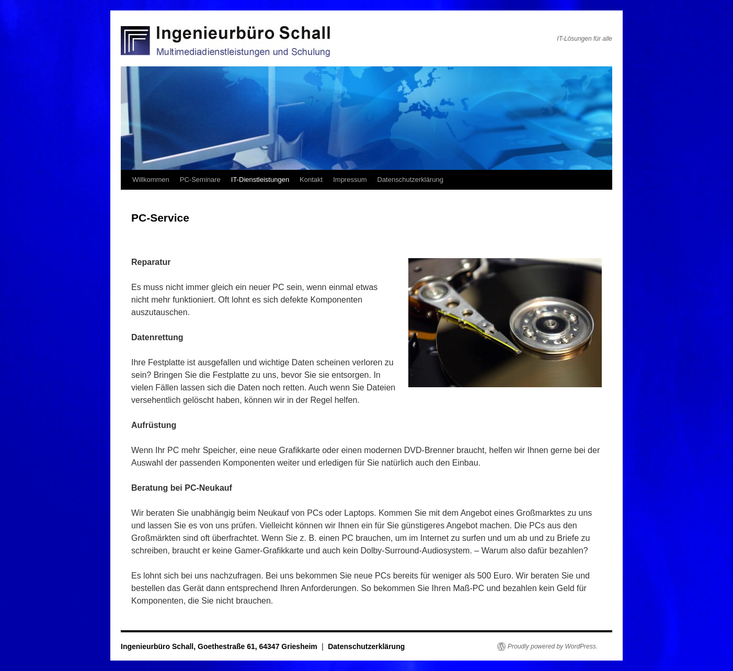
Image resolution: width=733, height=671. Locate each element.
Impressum (349, 179)
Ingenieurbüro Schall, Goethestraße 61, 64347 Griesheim (220, 646)
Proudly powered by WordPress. (553, 646)
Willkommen (150, 179)
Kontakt (311, 179)
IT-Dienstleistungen (260, 179)
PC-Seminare (200, 179)
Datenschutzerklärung (410, 179)
